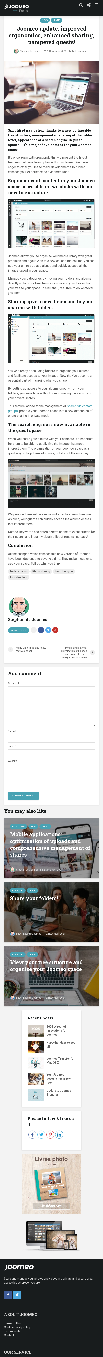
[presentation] (38, 781)
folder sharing (19, 571)
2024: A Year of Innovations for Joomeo (57, 1030)
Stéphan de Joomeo (28, 51)
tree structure (18, 577)
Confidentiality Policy (17, 1327)
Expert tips (17, 890)
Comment (13, 683)
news (45, 20)
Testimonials (12, 1331)
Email (12, 746)
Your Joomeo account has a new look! (59, 1078)
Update (56, 20)
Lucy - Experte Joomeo (25, 933)
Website (12, 761)
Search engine (64, 571)
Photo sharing (41, 571)
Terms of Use (12, 1323)
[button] (10, 1336)
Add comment (79, 51)
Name (12, 731)
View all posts (18, 630)
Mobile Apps (18, 826)
